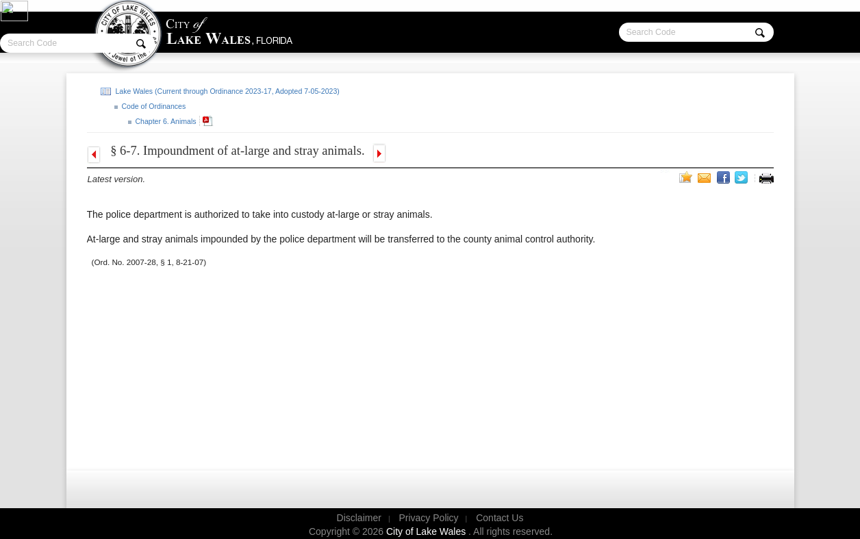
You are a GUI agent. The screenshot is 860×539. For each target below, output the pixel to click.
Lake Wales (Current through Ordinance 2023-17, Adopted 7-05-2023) (227, 91)
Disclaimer (359, 517)
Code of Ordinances (153, 106)
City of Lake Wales (427, 531)
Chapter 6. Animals (165, 121)
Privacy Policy (428, 517)
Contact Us (499, 517)
